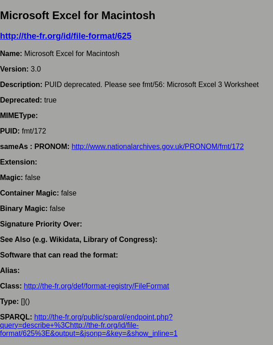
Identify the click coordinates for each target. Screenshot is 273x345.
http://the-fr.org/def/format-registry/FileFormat (96, 286)
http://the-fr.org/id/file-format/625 (65, 36)
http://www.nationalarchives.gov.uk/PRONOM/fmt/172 (157, 146)
